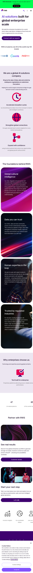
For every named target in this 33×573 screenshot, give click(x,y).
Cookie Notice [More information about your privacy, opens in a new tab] (14, 559)
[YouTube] (20, 540)
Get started (16, 6)
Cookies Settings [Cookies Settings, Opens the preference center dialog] (16, 564)
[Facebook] (16, 540)
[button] (4, 10)
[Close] (31, 543)
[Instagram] (23, 540)
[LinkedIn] (13, 540)
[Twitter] (9, 540)
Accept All (16, 569)
